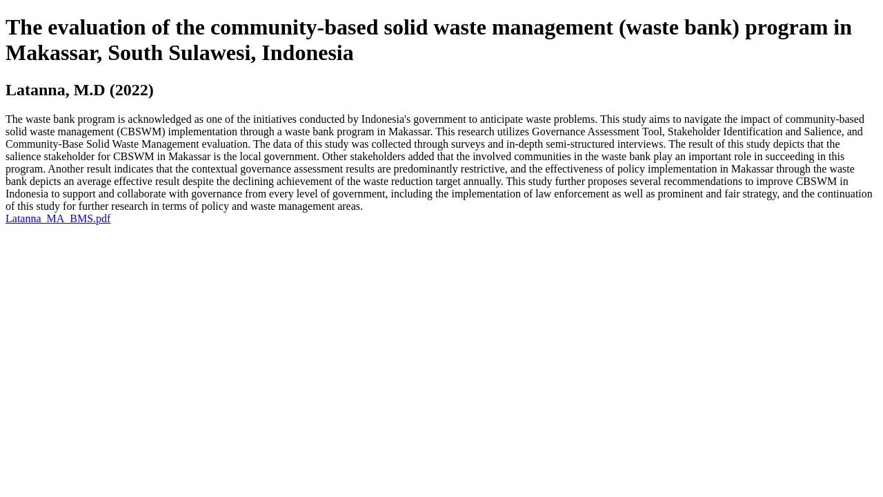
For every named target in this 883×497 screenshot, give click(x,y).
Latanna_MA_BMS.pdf (58, 218)
